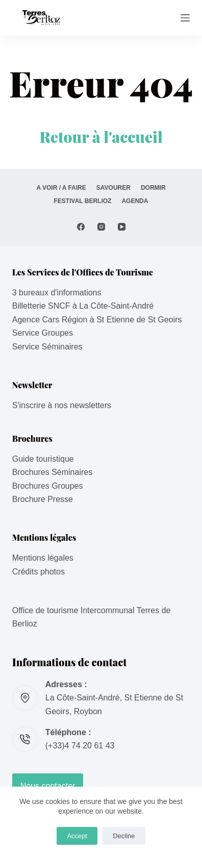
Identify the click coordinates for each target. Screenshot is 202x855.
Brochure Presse (42, 499)
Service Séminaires (47, 346)
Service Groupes (42, 333)
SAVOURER (113, 187)
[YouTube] (121, 227)
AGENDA (134, 201)
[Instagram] (101, 227)
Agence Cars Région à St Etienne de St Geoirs (97, 319)
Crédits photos (38, 571)
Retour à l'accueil (101, 137)
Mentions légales (42, 558)
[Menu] (185, 17)
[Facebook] (81, 227)
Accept (77, 836)
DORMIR (153, 187)
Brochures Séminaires (52, 472)
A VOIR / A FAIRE (61, 187)
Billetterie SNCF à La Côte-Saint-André (83, 305)
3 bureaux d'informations (57, 292)
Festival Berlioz (83, 201)
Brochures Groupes (47, 486)
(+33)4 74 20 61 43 (80, 745)
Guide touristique (43, 459)
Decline (124, 836)
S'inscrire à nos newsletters (61, 405)
